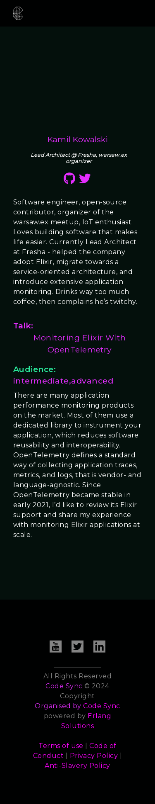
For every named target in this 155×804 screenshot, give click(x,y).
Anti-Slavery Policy (77, 766)
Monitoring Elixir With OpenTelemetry (79, 344)
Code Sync (101, 706)
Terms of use (60, 746)
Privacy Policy (94, 756)
